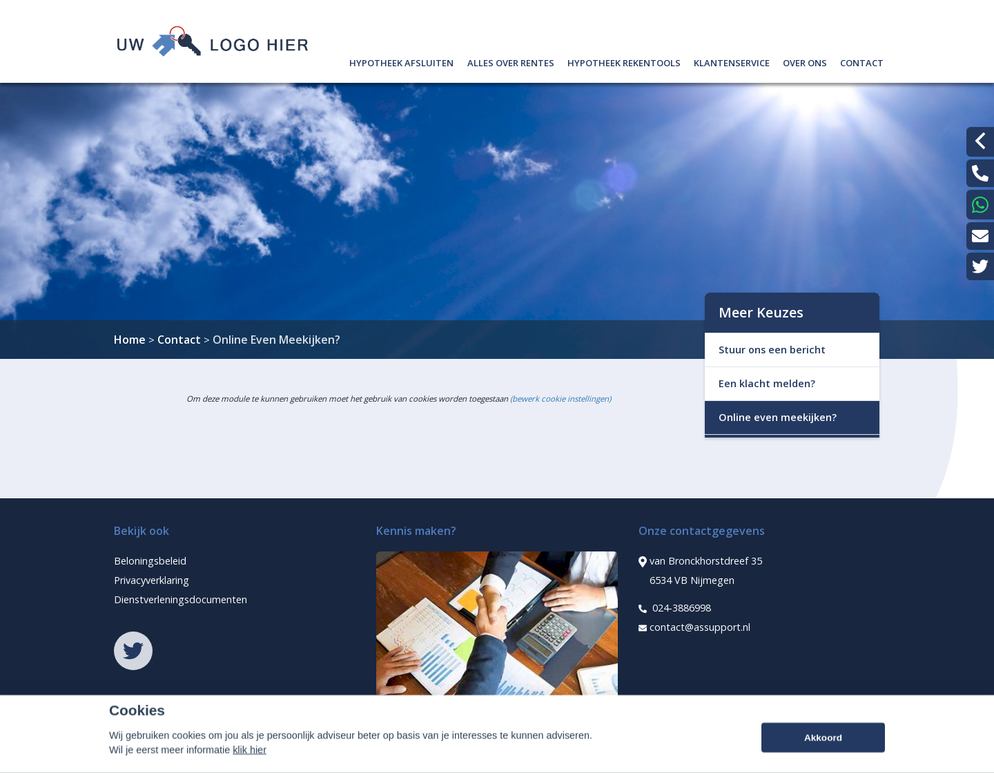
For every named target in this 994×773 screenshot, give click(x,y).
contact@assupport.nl (694, 627)
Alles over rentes (510, 61)
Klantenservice (732, 61)
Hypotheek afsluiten (401, 61)
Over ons (805, 61)
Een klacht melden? (767, 383)
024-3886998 (675, 608)
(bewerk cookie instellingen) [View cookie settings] (560, 398)
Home (130, 339)
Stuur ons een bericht (772, 349)
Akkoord (823, 756)
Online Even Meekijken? (276, 339)
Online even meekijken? (778, 417)
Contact (862, 61)
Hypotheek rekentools (624, 61)
